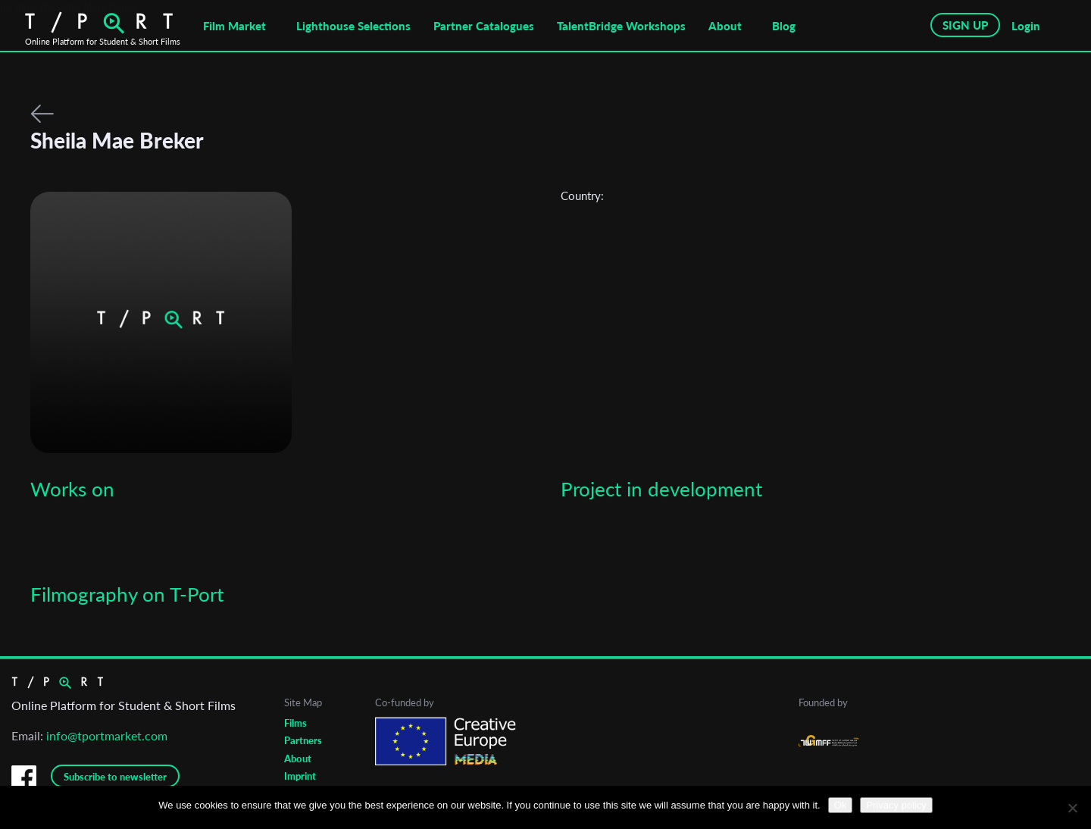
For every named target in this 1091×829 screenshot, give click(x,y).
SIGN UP (965, 25)
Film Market (234, 26)
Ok (840, 805)
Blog (784, 26)
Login (1025, 26)
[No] (1072, 807)
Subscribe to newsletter (115, 777)
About (725, 26)
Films (295, 723)
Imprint (300, 776)
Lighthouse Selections (353, 26)
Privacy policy (896, 805)
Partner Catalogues (483, 26)
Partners (303, 740)
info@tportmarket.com (106, 735)
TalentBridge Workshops (621, 26)
